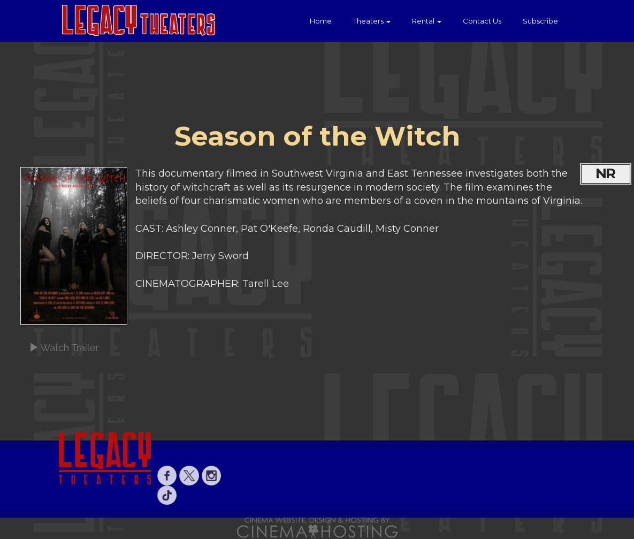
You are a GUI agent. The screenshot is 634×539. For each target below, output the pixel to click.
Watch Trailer (64, 347)
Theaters (372, 21)
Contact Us (482, 21)
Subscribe (540, 21)
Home (321, 21)
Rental (426, 21)
